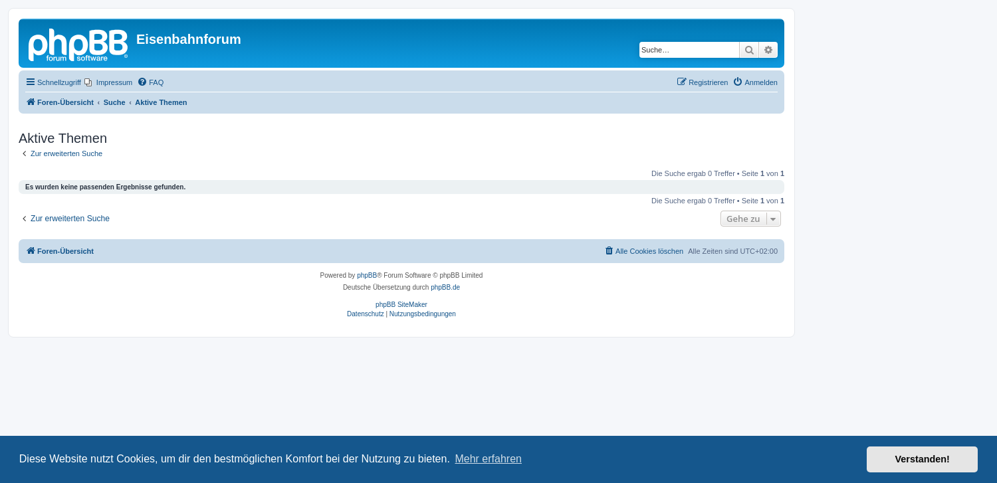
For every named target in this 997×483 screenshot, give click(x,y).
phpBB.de (445, 287)
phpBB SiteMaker (401, 304)
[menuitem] (108, 82)
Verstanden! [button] (922, 459)
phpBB (367, 275)
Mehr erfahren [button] (488, 458)
